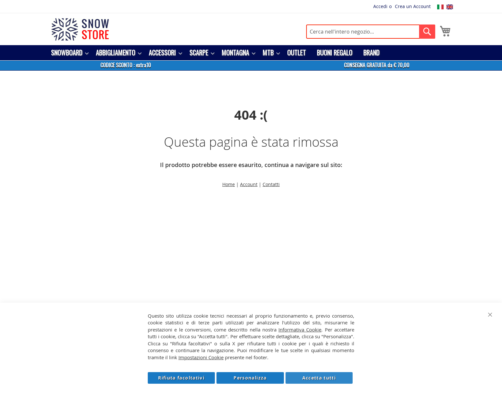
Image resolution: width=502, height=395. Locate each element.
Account (248, 184)
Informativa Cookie (299, 329)
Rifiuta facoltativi (181, 378)
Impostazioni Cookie (201, 357)
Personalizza (250, 378)
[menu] (251, 52)
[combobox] (370, 32)
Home (228, 184)
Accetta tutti (319, 378)
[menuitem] (68, 52)
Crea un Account (413, 6)
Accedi (380, 6)
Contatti (271, 184)
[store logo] (80, 29)
